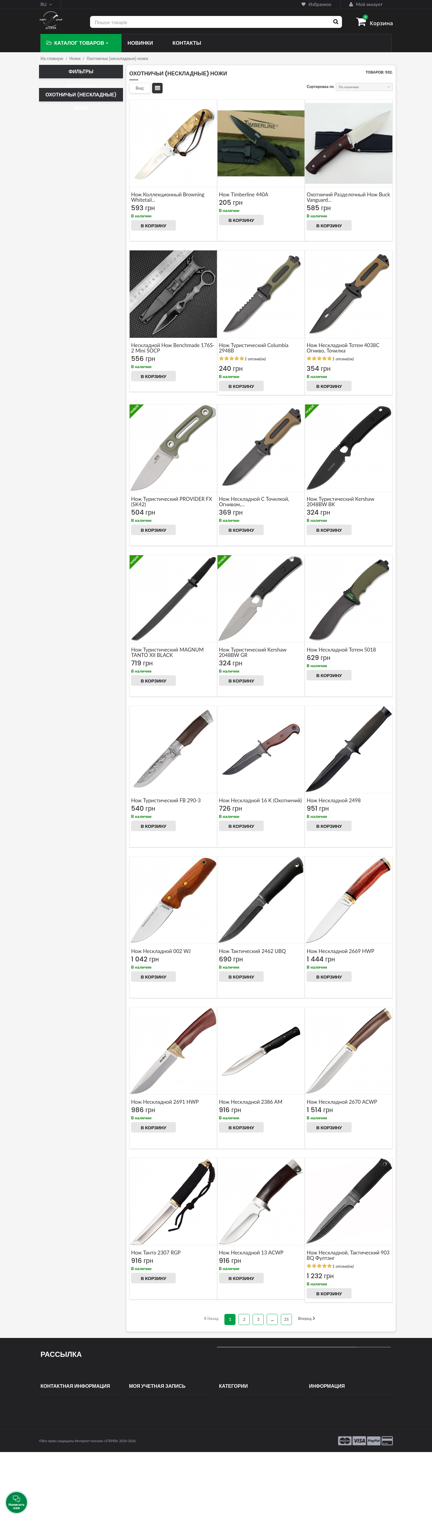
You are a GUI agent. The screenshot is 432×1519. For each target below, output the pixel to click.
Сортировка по (320, 86)
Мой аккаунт (365, 4)
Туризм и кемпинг (235, 1441)
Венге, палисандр (69, 551)
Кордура (63, 892)
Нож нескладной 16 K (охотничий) (260, 800)
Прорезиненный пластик (77, 711)
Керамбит (63, 146)
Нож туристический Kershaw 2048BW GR (252, 652)
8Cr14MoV (63, 403)
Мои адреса (140, 1423)
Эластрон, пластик (71, 787)
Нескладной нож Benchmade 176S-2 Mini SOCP (172, 348)
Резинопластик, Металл (75, 736)
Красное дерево (68, 619)
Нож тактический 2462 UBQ (252, 951)
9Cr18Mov (63, 411)
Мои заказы (140, 1405)
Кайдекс (62, 901)
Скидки (315, 1405)
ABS (57, 518)
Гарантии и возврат (327, 1450)
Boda (59, 941)
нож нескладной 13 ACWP (251, 1252)
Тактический (66, 155)
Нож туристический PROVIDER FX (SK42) (171, 501)
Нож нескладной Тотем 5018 (341, 649)
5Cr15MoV (63, 369)
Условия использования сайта (336, 1441)
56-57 (60, 469)
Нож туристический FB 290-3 (166, 800)
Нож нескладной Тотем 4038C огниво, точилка (343, 348)
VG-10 (59, 420)
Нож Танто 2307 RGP (156, 1252)
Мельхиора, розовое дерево (79, 627)
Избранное (316, 4)
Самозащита (230, 1414)
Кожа (59, 602)
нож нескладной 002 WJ (160, 951)
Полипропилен (67, 703)
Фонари (226, 1468)
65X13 (61, 378)
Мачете (60, 138)
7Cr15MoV (63, 386)
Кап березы (64, 585)
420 (58, 344)
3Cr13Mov (63, 336)
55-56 (60, 460)
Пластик (61, 694)
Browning (62, 1000)
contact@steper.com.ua (71, 1427)
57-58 (61, 477)
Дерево (62, 560)
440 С (60, 361)
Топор (59, 196)
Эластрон (62, 778)
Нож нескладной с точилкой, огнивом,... (254, 501)
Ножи (75, 58)
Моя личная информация (152, 1432)
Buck (58, 975)
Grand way (65, 950)
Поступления (231, 1459)
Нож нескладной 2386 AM (251, 1102)
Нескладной (66, 172)
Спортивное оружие (237, 1423)
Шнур (59, 753)
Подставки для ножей (239, 1450)
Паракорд (63, 686)
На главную (51, 58)
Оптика (225, 1432)
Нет (57, 811)
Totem (60, 983)
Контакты (318, 1423)
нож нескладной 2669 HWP (340, 951)
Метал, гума (65, 636)
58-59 (60, 485)
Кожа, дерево (66, 610)
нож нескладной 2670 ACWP (342, 1102)
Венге (59, 543)
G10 (59, 526)
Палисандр (65, 669)
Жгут (59, 577)
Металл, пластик (69, 859)
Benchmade (64, 966)
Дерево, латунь (68, 568)
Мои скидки (140, 1441)
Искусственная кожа (72, 867)
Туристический (68, 163)
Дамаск (61, 428)
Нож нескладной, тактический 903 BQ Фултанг (348, 1255)
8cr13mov (63, 394)
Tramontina (63, 958)
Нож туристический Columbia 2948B (254, 348)
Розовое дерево (68, 745)
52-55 (60, 452)
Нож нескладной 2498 (334, 800)
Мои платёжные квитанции (154, 1414)
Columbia (63, 992)
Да (59, 835)
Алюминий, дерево (71, 535)
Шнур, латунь (66, 762)
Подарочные (58, 1076)
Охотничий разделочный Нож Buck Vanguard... (348, 197)
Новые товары (322, 1414)
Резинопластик (67, 728)
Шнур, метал (65, 770)
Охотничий (65, 130)
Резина (60, 720)
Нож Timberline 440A (243, 194)
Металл (61, 644)
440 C (59, 352)
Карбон (60, 594)
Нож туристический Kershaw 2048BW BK (340, 501)
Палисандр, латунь (71, 678)
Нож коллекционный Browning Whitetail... (167, 197)
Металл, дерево (69, 652)
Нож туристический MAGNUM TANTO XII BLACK (167, 652)
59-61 (59, 494)
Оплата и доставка (326, 1432)
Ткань (61, 909)
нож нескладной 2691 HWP (165, 1102)
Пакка (59, 661)
